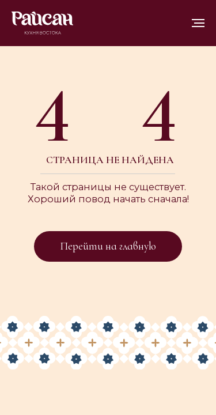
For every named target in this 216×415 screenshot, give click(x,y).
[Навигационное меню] (198, 23)
